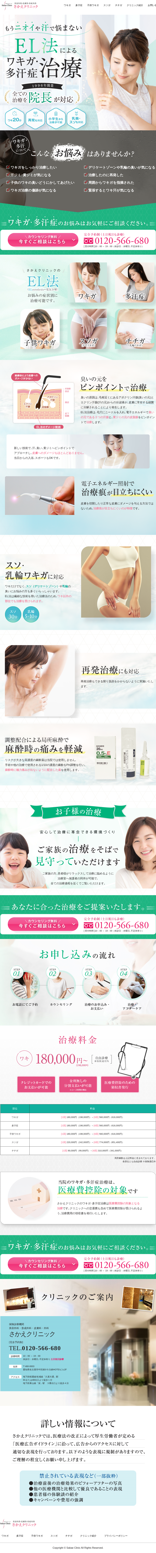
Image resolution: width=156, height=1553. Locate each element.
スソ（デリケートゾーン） (43, 586)
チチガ (118, 5)
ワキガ (67, 5)
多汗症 (78, 5)
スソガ (106, 5)
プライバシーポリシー (116, 1535)
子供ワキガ (93, 5)
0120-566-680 (41, 1348)
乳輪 (65, 586)
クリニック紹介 (135, 5)
